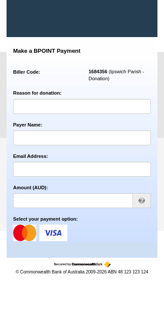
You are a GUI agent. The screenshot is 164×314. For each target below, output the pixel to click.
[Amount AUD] (73, 200)
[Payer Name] (82, 137)
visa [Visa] (53, 233)
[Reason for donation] (82, 106)
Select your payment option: (45, 219)
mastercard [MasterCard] (24, 233)
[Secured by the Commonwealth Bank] (82, 264)
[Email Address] (82, 169)
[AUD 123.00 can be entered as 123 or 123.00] (141, 200)
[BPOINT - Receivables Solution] (43, 18)
